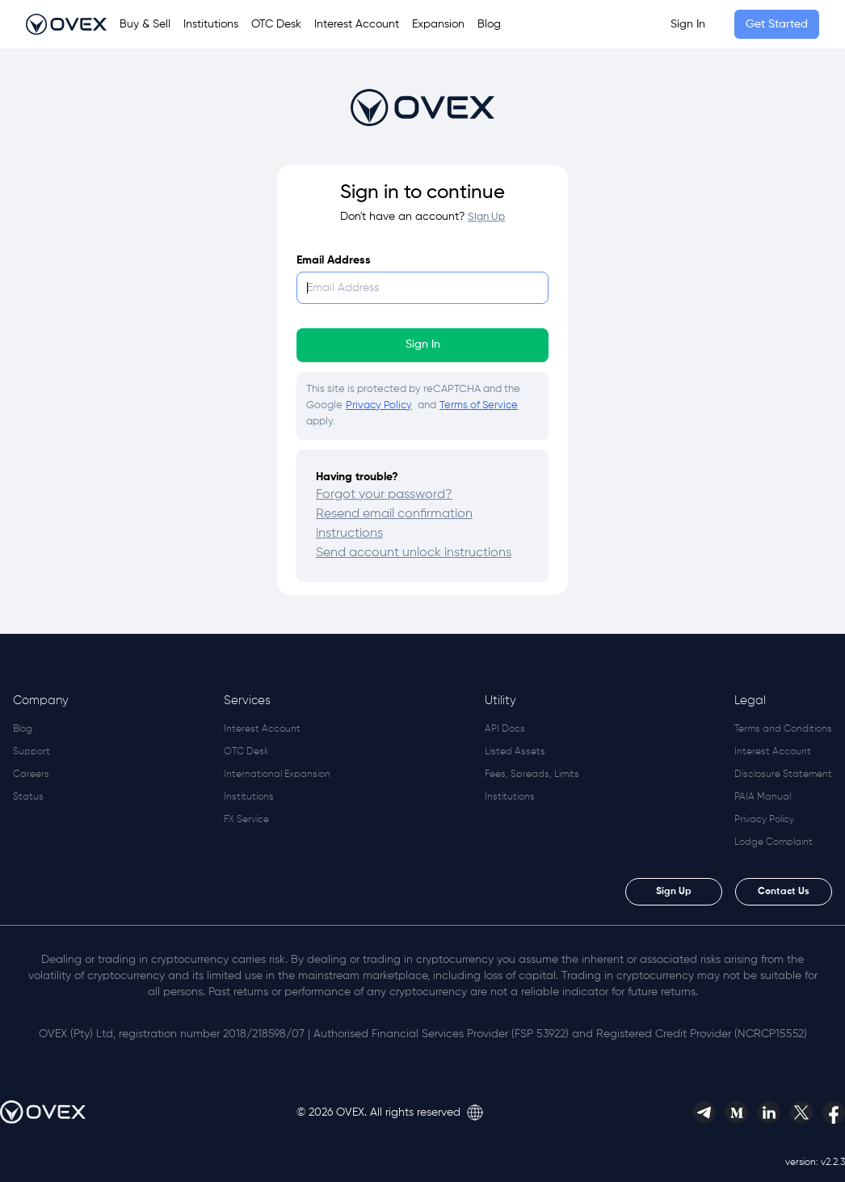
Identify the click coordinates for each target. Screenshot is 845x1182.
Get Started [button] (777, 24)
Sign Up (674, 892)
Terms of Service (478, 405)
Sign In (423, 344)
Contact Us (783, 892)
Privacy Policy (379, 405)
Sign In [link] (688, 24)
